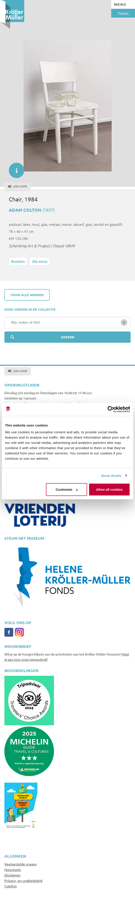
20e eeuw (39, 261)
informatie (14, 168)
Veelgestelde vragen (20, 864)
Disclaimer (12, 875)
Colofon (10, 886)
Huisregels (12, 869)
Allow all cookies (109, 489)
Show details (111, 475)
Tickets (123, 13)
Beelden (18, 261)
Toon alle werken (27, 295)
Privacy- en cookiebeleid (23, 880)
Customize (67, 489)
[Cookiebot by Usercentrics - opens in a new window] (110, 409)
